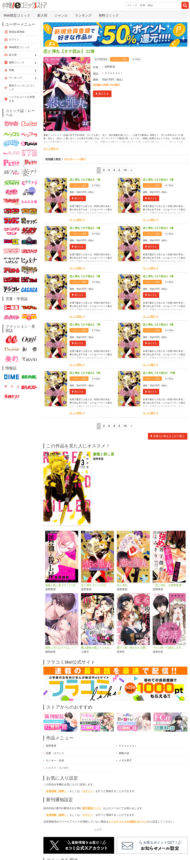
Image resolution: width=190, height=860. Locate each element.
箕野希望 (110, 66)
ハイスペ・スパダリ (57, 768)
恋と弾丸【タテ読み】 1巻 (85, 179)
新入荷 (42, 15)
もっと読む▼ (51, 148)
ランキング (83, 15)
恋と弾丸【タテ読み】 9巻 (85, 373)
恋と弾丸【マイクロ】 (94, 585)
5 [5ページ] (119, 170)
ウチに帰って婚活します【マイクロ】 (169, 647)
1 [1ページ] (98, 170)
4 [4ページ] (114, 170)
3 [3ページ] (109, 170)
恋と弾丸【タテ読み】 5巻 (85, 276)
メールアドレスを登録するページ (127, 821)
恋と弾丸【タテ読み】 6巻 (158, 276)
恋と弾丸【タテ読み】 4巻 (158, 228)
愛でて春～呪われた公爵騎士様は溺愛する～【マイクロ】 (133, 647)
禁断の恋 (124, 753)
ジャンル (61, 15)
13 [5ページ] (125, 170)
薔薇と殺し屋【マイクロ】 (60, 585)
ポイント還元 (120, 59)
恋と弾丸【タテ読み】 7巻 (85, 324)
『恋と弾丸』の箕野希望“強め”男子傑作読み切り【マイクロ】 (169, 585)
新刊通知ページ (91, 808)
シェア (98, 829)
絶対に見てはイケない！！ (60, 647)
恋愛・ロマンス (55, 753)
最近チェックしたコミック (22, 87)
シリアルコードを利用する (22, 98)
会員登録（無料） (56, 791)
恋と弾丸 (122, 585)
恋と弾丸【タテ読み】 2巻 (158, 179)
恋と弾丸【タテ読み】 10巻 (159, 373)
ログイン (87, 791)
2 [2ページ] (104, 170)
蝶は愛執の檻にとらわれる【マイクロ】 (97, 647)
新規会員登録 (16, 31)
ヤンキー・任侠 (55, 760)
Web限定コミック (17, 15)
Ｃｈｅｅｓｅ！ (114, 73)
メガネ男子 (125, 760)
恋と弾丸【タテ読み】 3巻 (85, 228)
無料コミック (109, 15)
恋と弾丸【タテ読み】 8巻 (158, 324)
